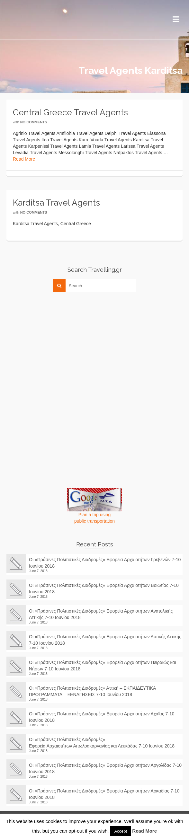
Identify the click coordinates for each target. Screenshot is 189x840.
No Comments (33, 122)
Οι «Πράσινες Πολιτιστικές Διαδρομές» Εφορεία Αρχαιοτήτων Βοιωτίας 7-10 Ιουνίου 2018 (104, 588)
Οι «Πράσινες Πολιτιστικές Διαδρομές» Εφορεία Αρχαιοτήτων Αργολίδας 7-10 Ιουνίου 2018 (105, 768)
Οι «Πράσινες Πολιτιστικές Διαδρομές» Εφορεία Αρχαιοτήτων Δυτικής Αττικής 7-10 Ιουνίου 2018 (105, 640)
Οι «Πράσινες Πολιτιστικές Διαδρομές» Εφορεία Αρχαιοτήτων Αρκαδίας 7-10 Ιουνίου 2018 (104, 794)
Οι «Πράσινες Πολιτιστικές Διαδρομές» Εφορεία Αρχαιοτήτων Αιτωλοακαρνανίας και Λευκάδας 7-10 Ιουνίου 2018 (104, 742)
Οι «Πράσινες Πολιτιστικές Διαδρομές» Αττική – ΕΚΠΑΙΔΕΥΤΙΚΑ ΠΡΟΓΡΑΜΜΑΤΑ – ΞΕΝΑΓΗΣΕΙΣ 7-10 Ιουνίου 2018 (92, 691)
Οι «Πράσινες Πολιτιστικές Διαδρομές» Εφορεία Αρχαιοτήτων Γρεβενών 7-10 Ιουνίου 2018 (105, 563)
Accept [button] (120, 831)
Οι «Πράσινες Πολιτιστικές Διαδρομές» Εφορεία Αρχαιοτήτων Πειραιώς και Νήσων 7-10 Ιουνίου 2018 (102, 665)
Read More (24, 159)
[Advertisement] (54, 342)
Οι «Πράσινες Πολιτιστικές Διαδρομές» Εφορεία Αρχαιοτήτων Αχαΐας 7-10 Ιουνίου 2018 (102, 717)
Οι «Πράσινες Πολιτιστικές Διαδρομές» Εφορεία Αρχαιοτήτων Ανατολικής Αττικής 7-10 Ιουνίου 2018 (101, 614)
